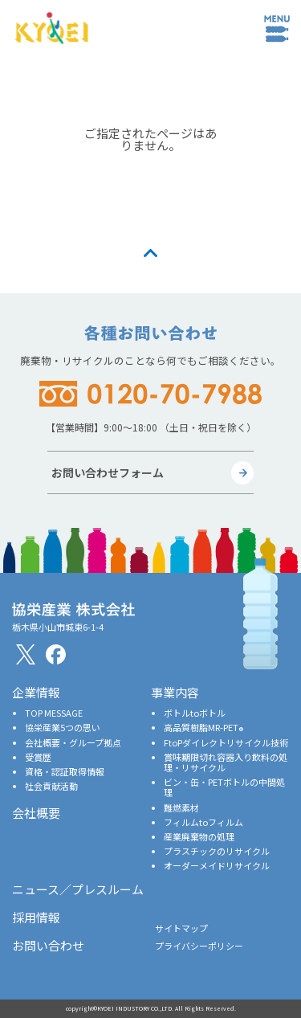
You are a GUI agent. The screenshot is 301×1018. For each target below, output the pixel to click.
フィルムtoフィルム (203, 822)
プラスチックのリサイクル (217, 850)
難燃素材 (181, 807)
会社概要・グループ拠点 (73, 742)
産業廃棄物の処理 (199, 836)
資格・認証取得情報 (64, 771)
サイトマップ (181, 928)
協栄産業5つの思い (62, 727)
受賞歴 (38, 756)
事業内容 (175, 692)
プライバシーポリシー (199, 945)
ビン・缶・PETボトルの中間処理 (224, 787)
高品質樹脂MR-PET (203, 727)
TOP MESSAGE (54, 712)
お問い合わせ (48, 945)
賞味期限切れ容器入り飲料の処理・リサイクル (225, 762)
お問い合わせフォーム (107, 472)
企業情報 (36, 692)
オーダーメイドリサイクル (217, 865)
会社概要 (36, 812)
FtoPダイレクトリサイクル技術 (226, 742)
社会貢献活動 (51, 785)
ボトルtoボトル (195, 712)
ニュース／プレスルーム (78, 889)
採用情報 (36, 917)
